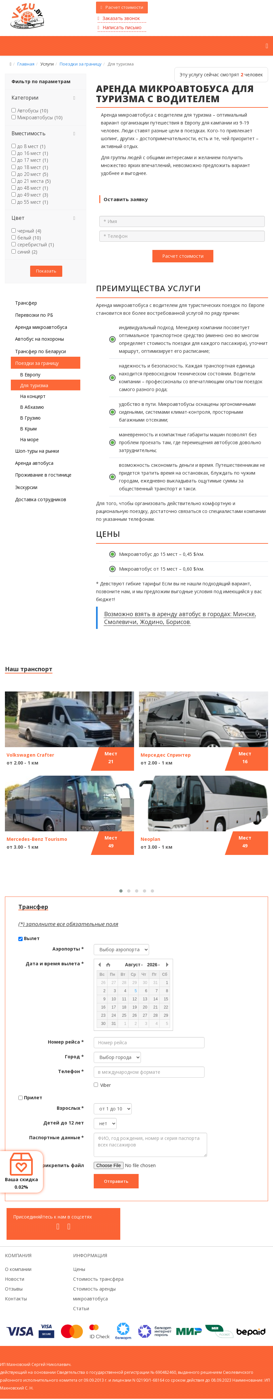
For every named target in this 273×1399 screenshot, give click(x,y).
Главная (25, 64)
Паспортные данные (56, 1137)
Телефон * (71, 1071)
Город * (74, 1056)
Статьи (81, 1308)
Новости (14, 1279)
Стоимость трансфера (98, 1279)
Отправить (116, 1181)
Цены (79, 1269)
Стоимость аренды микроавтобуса (94, 1294)
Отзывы (14, 1289)
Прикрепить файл (61, 1165)
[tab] (45, 98)
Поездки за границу (81, 64)
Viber (102, 1085)
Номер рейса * (66, 1042)
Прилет (33, 1097)
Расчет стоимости (122, 7)
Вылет (32, 938)
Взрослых (70, 1108)
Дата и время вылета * (55, 963)
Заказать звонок (119, 18)
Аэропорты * (68, 949)
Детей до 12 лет (63, 1123)
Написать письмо (120, 27)
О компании (18, 1269)
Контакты (16, 1298)
